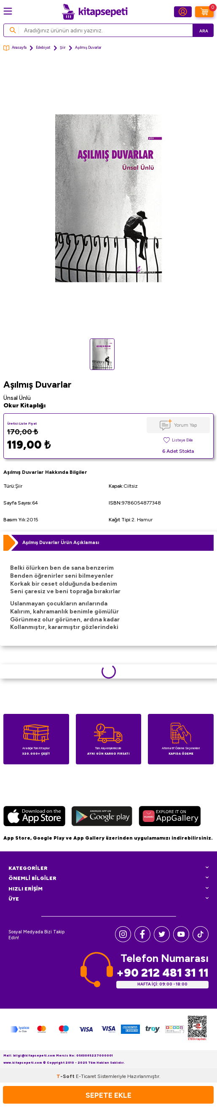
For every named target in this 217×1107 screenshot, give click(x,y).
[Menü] (7, 11)
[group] (108, 198)
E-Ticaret (86, 1076)
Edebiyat (43, 47)
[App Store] (34, 817)
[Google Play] (102, 817)
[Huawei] (170, 817)
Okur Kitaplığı (24, 405)
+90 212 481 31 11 (162, 973)
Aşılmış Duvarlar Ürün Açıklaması (60, 542)
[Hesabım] (182, 11)
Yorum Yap (185, 425)
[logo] (95, 11)
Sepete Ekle (108, 1095)
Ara (203, 31)
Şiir (63, 47)
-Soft (66, 1076)
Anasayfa (15, 48)
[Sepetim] (204, 11)
